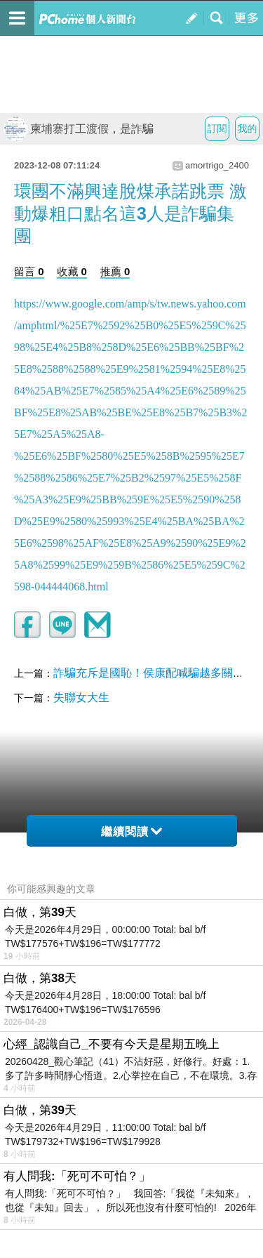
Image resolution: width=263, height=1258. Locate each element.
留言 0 (29, 271)
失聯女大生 (81, 697)
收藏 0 (72, 271)
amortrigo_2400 (217, 165)
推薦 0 (115, 271)
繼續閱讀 (131, 831)
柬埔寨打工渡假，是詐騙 (79, 129)
